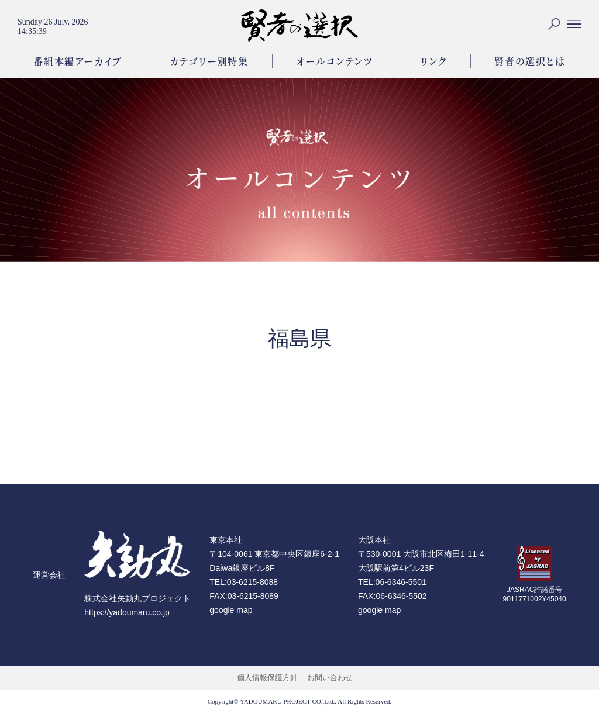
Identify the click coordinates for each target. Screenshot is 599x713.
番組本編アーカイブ (77, 61)
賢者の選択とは (529, 61)
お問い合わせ (330, 677)
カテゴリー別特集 (209, 61)
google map (230, 610)
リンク (434, 61)
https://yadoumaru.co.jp (127, 612)
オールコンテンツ (334, 61)
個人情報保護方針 (267, 677)
